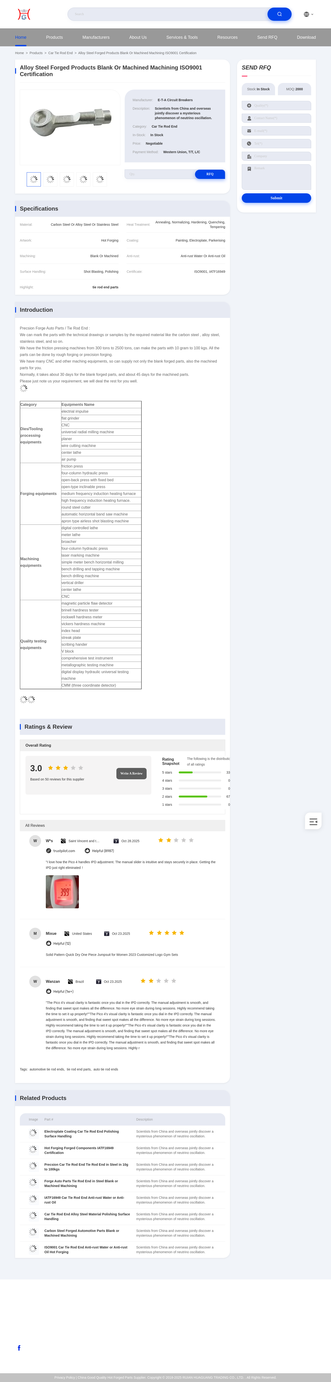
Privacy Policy (297, 1345)
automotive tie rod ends (47, 1069)
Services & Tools (182, 37)
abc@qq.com (34, 1325)
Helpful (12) (62, 944)
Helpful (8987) (103, 851)
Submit (276, 198)
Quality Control (298, 1335)
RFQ (208, 174)
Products (54, 37)
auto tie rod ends (105, 1069)
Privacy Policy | (66, 1377)
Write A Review (131, 773)
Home (20, 37)
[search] (279, 14)
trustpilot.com (64, 851)
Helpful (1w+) (63, 992)
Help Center (296, 1355)
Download (306, 37)
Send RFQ (267, 37)
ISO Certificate (298, 1325)
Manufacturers (96, 37)
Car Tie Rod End (60, 53)
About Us (138, 37)
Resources (227, 37)
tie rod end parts (79, 1069)
